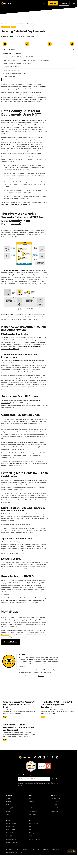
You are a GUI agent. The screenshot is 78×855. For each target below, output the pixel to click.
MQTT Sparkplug (33, 833)
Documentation (33, 811)
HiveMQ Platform (11, 823)
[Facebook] (52, 757)
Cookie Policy (46, 849)
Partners (8, 805)
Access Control (5, 27)
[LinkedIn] (44, 757)
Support (8, 811)
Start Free (53, 3)
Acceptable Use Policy (11, 852)
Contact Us (64, 3)
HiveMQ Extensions (11, 842)
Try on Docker (54, 801)
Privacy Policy (29, 783)
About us (8, 798)
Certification (32, 808)
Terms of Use (26, 849)
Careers (8, 801)
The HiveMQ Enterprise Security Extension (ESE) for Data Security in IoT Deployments (27, 60)
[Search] (44, 3)
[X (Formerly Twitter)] (48, 757)
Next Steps (6, 80)
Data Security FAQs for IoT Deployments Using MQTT (18, 57)
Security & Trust (10, 808)
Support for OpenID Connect (11, 67)
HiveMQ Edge (10, 833)
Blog (11, 23)
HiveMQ (12, 849)
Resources (31, 801)
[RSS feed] (57, 757)
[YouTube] (39, 757)
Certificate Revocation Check (11, 70)
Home (3, 23)
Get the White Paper (10, 642)
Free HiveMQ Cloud (56, 798)
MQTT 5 (31, 829)
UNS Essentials (33, 836)
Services (8, 814)
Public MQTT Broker (34, 839)
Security (14, 27)
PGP (21, 852)
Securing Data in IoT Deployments (12, 54)
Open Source (54, 811)
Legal (18, 849)
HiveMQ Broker (10, 829)
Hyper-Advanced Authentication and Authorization (18, 63)
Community (32, 805)
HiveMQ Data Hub (11, 839)
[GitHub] (35, 757)
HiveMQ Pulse (10, 836)
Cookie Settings (56, 849)
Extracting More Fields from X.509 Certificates (16, 73)
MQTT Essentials (33, 823)
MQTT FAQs (32, 826)
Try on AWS (54, 805)
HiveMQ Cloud (10, 826)
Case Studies (32, 814)
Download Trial (55, 808)
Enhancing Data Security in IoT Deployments (17, 204)
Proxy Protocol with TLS (10, 76)
